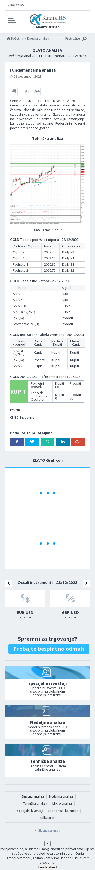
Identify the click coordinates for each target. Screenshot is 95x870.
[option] (25, 606)
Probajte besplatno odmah (48, 648)
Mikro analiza (62, 803)
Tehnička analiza (35, 803)
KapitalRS (17, 5)
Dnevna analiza (33, 796)
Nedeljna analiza (61, 796)
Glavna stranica (49, 830)
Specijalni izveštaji (30, 811)
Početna (17, 38)
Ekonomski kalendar (63, 811)
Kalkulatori (47, 818)
